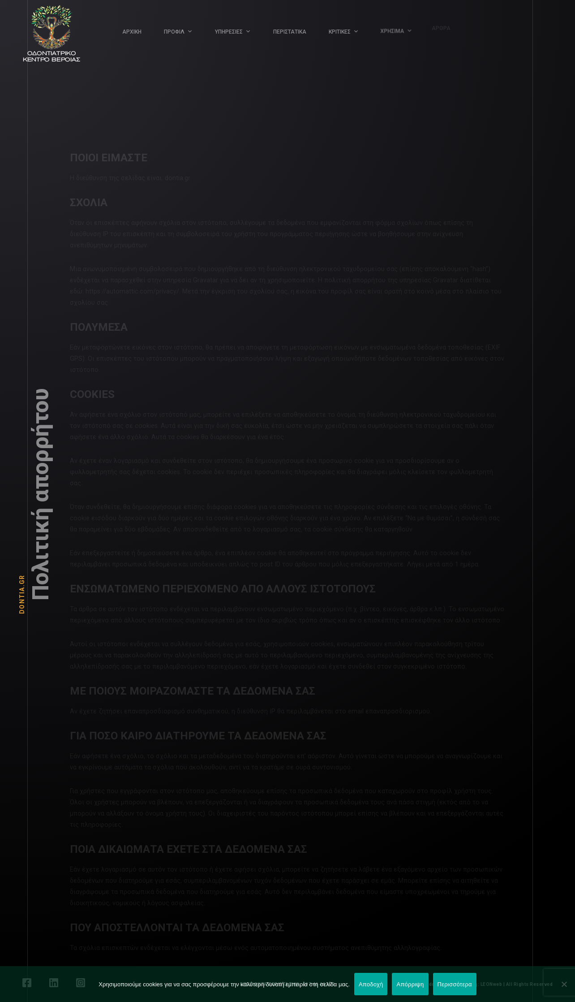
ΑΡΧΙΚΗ (132, 32)
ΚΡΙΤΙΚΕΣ (338, 30)
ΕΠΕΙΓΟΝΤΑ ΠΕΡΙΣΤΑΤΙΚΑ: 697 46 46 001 (287, 984)
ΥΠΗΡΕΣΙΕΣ (229, 32)
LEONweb (491, 984)
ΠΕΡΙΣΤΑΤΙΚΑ (289, 31)
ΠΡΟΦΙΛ (174, 32)
